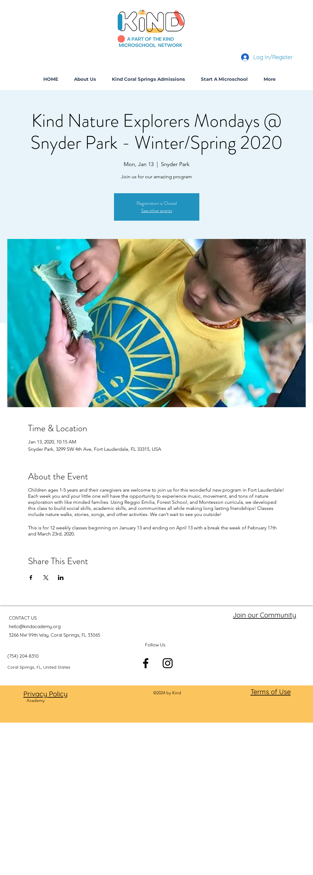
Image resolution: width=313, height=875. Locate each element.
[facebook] (145, 663)
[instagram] (167, 663)
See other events (156, 210)
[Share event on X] (46, 577)
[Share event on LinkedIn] (61, 577)
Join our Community (264, 615)
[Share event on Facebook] (31, 577)
